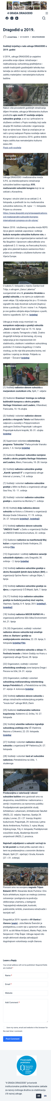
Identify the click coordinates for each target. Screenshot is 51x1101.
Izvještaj (7, 735)
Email (8, 984)
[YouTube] (16, 18)
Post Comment (12, 1039)
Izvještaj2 (8, 607)
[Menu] (47, 13)
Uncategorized (38, 37)
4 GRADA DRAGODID (20, 13)
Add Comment (12, 1002)
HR (38, 1096)
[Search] (43, 18)
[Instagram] (11, 18)
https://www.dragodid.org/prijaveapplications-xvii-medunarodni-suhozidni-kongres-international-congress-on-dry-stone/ (25, 217)
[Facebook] (7, 18)
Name (8, 975)
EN (45, 1096)
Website (9, 993)
